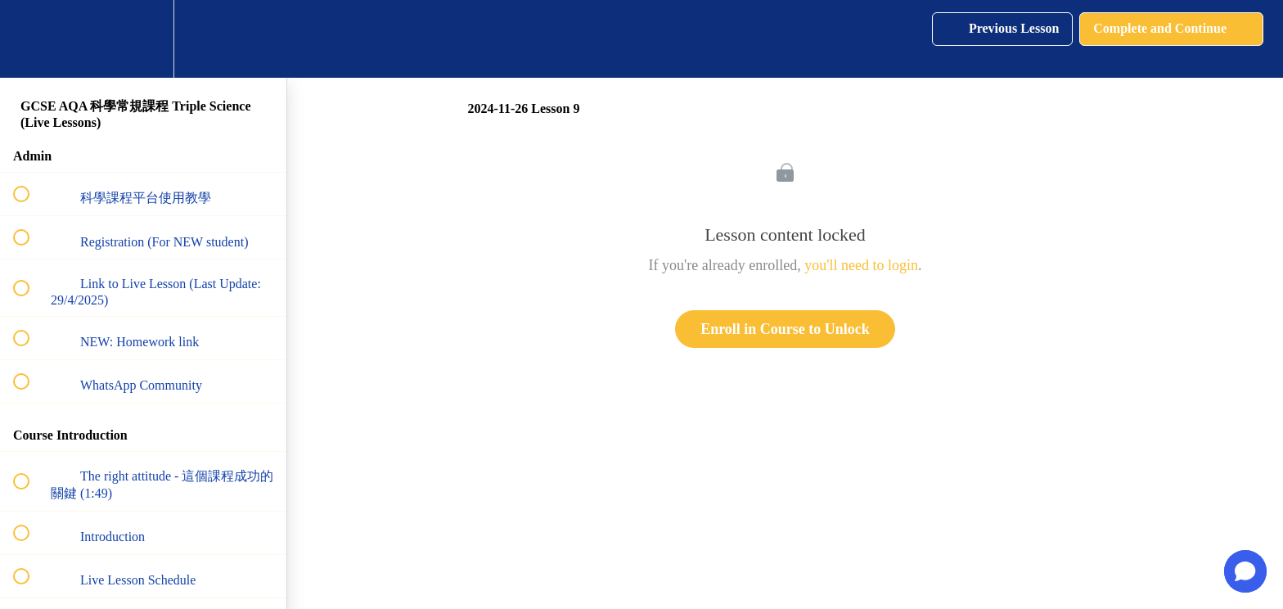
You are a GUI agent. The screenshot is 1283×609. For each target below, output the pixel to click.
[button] (30, 39)
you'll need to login (861, 265)
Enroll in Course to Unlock (785, 329)
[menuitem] (143, 39)
